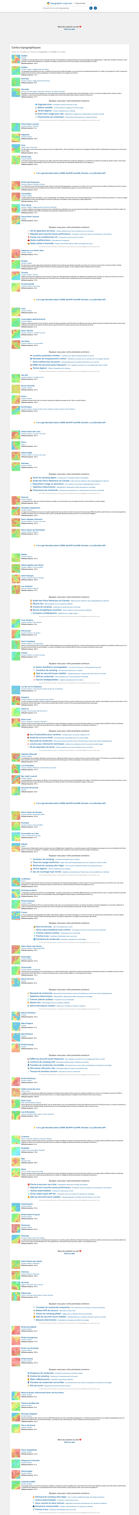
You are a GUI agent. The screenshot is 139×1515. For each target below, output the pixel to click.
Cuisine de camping (42, 607)
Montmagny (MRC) (39, 814)
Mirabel (24, 261)
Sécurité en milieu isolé (67, 1311)
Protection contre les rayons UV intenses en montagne (75, 1194)
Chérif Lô (25, 709)
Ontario (29, 275)
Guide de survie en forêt (41, 737)
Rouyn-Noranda (28, 386)
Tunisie (23, 1150)
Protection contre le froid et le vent (65, 105)
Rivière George (27, 1045)
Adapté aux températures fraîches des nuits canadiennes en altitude (86, 872)
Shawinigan (26, 957)
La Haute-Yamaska (39, 655)
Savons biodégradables (47, 679)
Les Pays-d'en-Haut (39, 434)
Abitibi (24, 554)
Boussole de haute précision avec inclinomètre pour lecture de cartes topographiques (83, 741)
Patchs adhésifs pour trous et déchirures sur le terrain (74, 231)
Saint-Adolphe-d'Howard (31, 519)
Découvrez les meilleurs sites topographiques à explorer (90, 481)
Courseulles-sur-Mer (30, 833)
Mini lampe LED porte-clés (42, 1068)
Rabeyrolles (26, 1293)
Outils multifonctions (40, 240)
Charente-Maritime (46, 1139)
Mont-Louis (26, 719)
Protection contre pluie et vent (62, 1191)
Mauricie (24, 497)
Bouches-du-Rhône (52, 91)
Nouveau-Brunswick (29, 788)
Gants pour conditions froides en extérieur (71, 1006)
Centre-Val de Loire (33, 1171)
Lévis (23, 309)
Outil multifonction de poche (46, 362)
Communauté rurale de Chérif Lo (37, 711)
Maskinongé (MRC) (39, 948)
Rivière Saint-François (30, 1215)
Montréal (25, 79)
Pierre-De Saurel (28, 1425)
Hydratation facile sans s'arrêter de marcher (73, 1184)
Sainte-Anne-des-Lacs (30, 431)
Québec (24, 56)
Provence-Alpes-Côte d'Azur (35, 91)
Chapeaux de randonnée (42, 1373)
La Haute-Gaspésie (39, 699)
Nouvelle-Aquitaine (33, 1139)
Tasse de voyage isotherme (46, 862)
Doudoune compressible (47, 1506)
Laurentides (26, 194)
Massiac (50, 1295)
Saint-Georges (27, 576)
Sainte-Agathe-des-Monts (32, 565)
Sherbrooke (26, 157)
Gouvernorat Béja (32, 1150)
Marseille (25, 89)
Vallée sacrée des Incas (30, 1089)
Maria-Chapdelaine (29, 1450)
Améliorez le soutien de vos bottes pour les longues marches (88, 359)
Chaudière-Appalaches (30, 508)
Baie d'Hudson (27, 1034)
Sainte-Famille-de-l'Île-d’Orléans (43, 409)
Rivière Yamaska (28, 901)
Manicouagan (26, 1471)
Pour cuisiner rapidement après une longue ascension (84, 866)
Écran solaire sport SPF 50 (43, 1194)
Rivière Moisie (27, 1359)
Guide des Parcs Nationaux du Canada (51, 480)
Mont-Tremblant (28, 641)
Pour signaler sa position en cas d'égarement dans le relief (87, 365)
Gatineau (36, 184)
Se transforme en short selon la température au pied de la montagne (88, 1065)
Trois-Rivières (27, 620)
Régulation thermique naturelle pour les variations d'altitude (86, 1503)
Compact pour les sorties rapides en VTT (76, 735)
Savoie (45, 1114)
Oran (23, 145)
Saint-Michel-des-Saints (48, 768)
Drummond (36, 286)
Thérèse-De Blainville (30, 1403)
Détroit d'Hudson (28, 1013)
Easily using (71, 173)
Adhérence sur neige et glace (68, 613)
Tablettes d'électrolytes (44, 487)
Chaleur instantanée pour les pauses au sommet (76, 1506)
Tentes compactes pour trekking (64, 111)
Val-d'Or (24, 375)
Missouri (38, 1103)
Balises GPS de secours (47, 1310)
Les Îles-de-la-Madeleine (31, 687)
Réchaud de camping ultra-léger (48, 865)
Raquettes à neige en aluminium (48, 484)
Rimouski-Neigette (39, 1238)
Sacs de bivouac (44, 926)
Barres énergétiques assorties (47, 610)
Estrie (23, 396)
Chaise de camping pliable (48, 1313)
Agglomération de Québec (41, 69)
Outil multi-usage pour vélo (51, 114)
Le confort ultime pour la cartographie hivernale (85, 667)
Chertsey (25, 1272)
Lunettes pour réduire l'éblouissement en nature (77, 356)
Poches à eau (42, 936)
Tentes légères (45, 110)
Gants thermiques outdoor (42, 1005)
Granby (24, 653)
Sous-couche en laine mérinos (49, 1503)
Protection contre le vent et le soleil (71, 237)
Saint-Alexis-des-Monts (31, 946)
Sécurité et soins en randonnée (69, 1071)
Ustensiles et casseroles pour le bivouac (66, 607)
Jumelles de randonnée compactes (53, 1307)
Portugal (23, 1161)
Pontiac (42, 184)
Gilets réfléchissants (40, 1379)
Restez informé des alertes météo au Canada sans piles (73, 243)
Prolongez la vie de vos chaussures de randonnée (89, 930)
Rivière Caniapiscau (29, 1337)
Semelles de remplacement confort (49, 358)
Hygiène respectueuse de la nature (71, 680)
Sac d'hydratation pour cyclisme (45, 734)
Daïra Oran (34, 147)
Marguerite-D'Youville (30, 1460)
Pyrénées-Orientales (40, 721)
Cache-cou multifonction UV (44, 237)
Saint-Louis (26, 1100)
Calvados (38, 835)
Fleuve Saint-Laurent (30, 124)
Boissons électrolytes (46, 1320)
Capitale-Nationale (29, 754)
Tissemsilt (30, 1284)
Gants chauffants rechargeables (51, 667)
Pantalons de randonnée (48, 939)
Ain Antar (25, 1282)
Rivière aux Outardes (30, 1348)
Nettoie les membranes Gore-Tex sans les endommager (84, 744)
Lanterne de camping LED (42, 1062)
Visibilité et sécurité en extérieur (62, 1379)
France (23, 91)
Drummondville (27, 284)
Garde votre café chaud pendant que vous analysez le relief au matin (83, 862)
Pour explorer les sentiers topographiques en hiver (82, 484)
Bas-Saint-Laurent (29, 776)
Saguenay (25, 135)
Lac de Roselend (28, 1112)
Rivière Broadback (28, 1327)
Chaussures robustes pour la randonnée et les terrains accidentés (81, 490)
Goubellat (25, 1148)
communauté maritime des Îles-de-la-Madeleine (48, 689)
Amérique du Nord (28, 890)
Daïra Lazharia (38, 1284)
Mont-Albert (50, 699)
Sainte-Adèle (26, 453)
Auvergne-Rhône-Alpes (34, 1114)
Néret (23, 1169)
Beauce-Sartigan (38, 578)
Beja (23, 1159)
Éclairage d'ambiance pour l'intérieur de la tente (72, 1062)
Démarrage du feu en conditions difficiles (59, 604)
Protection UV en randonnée (70, 933)
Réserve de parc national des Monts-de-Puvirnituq (42, 1393)
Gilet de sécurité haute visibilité (51, 673)
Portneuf (25, 823)
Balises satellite (45, 107)
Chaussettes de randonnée (51, 117)
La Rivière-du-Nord (39, 333)
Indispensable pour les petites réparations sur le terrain (80, 362)
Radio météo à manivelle (42, 243)
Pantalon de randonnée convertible (47, 1065)
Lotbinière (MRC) (28, 1482)
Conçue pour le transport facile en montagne (73, 478)
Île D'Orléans (26, 407)
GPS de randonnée (45, 676)
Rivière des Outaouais (30, 182)
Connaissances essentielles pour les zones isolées (71, 738)
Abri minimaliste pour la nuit (62, 927)
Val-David (25, 341)
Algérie (23, 147)
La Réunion (25, 879)
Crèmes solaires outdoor (47, 933)
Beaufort (51, 1114)
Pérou (23, 442)
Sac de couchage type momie (47, 872)
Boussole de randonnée (41, 741)
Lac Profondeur (27, 766)
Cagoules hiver (45, 104)
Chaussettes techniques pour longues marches (81, 117)
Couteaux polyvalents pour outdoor (71, 670)
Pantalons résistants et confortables (73, 939)
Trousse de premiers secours (44, 1071)
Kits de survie (36, 1385)
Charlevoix (25, 1225)
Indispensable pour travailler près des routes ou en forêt (87, 673)
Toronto (24, 272)
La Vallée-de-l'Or (38, 377)
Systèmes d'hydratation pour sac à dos (63, 936)
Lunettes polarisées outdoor (46, 355)
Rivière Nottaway (28, 1078)
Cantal (45, 1295)
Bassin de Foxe (27, 979)
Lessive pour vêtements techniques (47, 744)
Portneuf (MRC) (38, 825)
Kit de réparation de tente (42, 231)
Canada (23, 58)
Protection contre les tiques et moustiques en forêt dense (91, 234)
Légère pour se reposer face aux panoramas (77, 1314)
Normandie (30, 835)
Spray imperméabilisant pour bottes (53, 929)
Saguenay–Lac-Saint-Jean (32, 250)
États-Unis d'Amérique (28, 1103)
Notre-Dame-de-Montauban (33, 530)
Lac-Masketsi (27, 586)
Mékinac (35, 532)
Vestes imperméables (40, 1190)
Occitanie (30, 721)
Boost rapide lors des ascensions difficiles (77, 610)
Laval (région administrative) (33, 319)
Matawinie (36, 768)
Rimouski (25, 1236)
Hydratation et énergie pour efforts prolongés (73, 1320)
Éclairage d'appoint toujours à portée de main (72, 1068)
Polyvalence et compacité (60, 240)
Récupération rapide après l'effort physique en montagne (76, 487)
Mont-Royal (26, 205)
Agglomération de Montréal (41, 81)
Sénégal (23, 711)
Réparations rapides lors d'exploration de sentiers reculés (84, 114)
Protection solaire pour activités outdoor (69, 1373)
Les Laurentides (38, 343)
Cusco (28, 1091)
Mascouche (26, 631)
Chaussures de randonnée (45, 490)
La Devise (25, 1137)
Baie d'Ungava (27, 1023)
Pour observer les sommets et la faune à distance (88, 1307)
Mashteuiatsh (27, 1204)
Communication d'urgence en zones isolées (68, 108)
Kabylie (24, 844)
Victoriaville (26, 967)
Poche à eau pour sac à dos (43, 1184)
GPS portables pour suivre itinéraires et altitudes (71, 677)
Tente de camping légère (44, 477)
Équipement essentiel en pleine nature (57, 1386)
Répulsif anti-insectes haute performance (50, 234)
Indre (41, 1171)
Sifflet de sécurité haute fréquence (49, 365)
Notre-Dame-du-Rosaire (31, 812)
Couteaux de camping (46, 670)
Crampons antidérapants (45, 613)
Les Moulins (36, 633)
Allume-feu (38, 603)
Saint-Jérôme (27, 331)
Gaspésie (25, 697)
